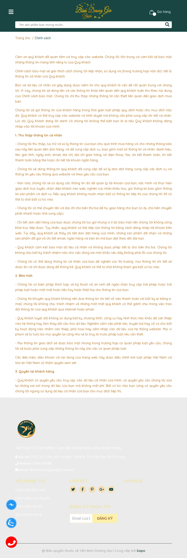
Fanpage (133, 481)
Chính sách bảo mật (30, 490)
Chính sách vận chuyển (32, 498)
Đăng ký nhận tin (90, 506)
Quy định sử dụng (28, 514)
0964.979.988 (42, 463)
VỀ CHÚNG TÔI (30, 481)
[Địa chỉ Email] (81, 518)
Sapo (141, 550)
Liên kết (79, 481)
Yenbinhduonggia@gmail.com (51, 470)
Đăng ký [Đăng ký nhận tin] (105, 518)
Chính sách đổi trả (28, 506)
